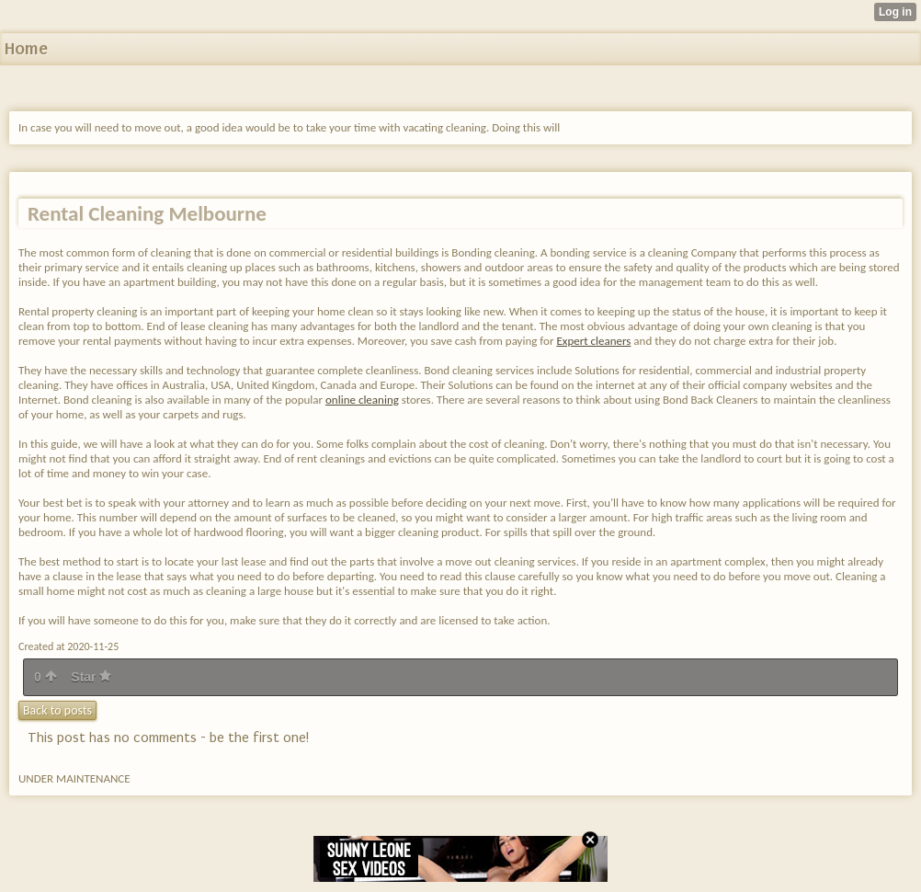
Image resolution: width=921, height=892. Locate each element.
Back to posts (57, 710)
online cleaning (362, 399)
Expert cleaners (593, 341)
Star (91, 676)
